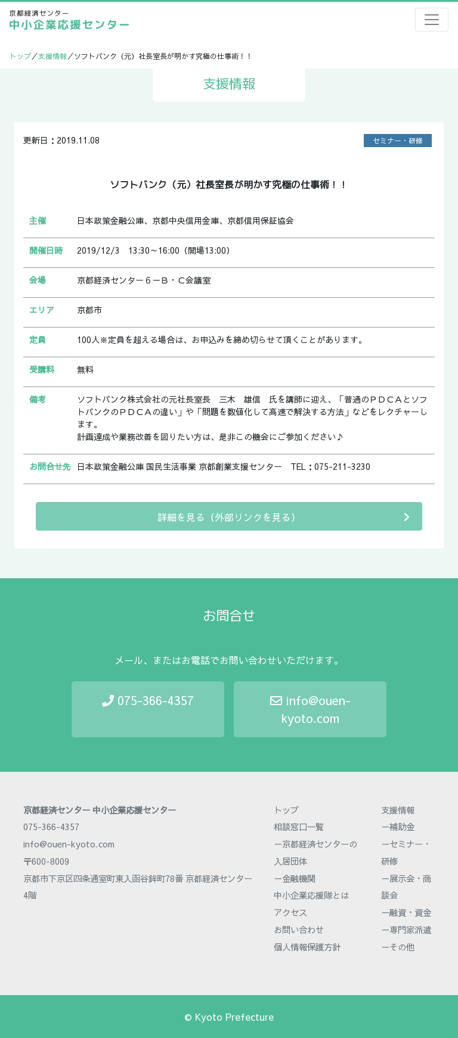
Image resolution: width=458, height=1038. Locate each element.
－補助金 (397, 827)
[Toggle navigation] (431, 20)
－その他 (397, 947)
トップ (20, 56)
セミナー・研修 (398, 140)
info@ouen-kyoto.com (310, 709)
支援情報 (52, 56)
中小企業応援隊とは (311, 895)
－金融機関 (294, 878)
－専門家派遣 (406, 930)
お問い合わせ (299, 930)
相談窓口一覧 (299, 827)
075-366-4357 (148, 700)
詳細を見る (283, 517)
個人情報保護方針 (307, 947)
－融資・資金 (406, 912)
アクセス (290, 912)
